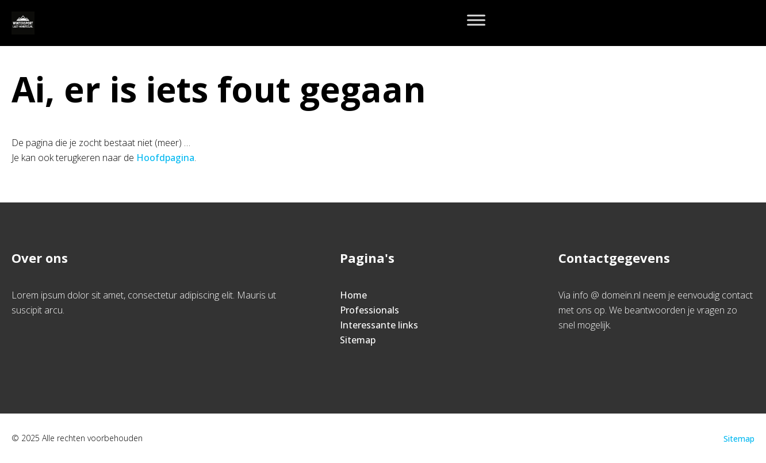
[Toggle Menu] (476, 19)
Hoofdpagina (165, 157)
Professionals (369, 310)
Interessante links (379, 325)
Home (353, 295)
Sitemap (358, 340)
